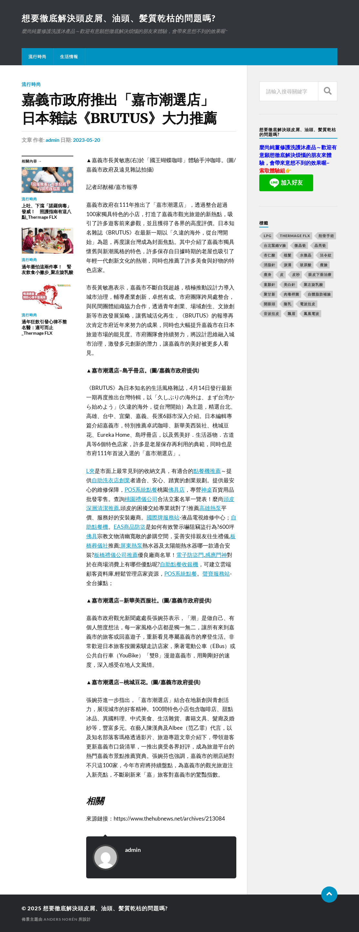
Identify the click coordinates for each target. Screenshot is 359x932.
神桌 (206, 489)
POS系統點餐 (141, 489)
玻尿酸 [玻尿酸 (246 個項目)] (306, 265)
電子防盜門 (190, 554)
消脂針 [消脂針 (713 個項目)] (269, 265)
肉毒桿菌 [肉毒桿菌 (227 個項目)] (291, 294)
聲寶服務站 (216, 573)
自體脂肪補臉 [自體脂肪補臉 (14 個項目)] (319, 294)
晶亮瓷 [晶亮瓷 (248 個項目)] (320, 245)
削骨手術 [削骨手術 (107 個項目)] (326, 236)
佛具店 (176, 489)
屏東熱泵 (131, 545)
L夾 (90, 470)
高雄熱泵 (210, 508)
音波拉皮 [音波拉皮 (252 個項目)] (271, 313)
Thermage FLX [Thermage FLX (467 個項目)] (295, 236)
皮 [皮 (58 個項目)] (282, 274)
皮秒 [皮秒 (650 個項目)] (296, 274)
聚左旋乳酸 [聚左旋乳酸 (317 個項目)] (313, 284)
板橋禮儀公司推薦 (116, 554)
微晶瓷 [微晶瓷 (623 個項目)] (300, 245)
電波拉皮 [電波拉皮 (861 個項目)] (307, 304)
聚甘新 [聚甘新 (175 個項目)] (269, 294)
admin (52, 140)
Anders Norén (60, 919)
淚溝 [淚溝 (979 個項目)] (288, 265)
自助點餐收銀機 (179, 564)
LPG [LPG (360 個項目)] (268, 236)
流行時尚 (37, 56)
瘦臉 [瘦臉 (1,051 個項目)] (324, 265)
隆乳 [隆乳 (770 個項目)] (288, 304)
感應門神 (216, 554)
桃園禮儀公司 (141, 499)
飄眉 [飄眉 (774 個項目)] (291, 313)
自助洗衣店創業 (111, 480)
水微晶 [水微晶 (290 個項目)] (306, 255)
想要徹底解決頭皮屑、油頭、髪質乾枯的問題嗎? (119, 18)
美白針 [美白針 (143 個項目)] (289, 284)
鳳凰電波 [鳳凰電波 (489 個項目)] (311, 313)
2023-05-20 (86, 140)
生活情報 (69, 56)
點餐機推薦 (207, 470)
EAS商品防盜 (130, 526)
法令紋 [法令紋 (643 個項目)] (326, 255)
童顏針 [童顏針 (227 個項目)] (269, 284)
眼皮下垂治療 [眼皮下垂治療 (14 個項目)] (320, 274)
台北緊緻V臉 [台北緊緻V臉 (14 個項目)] (275, 245)
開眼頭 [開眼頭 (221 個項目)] (269, 304)
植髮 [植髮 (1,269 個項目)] (288, 255)
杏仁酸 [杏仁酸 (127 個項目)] (269, 255)
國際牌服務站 (163, 517)
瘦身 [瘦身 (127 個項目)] (268, 274)
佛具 (91, 536)
